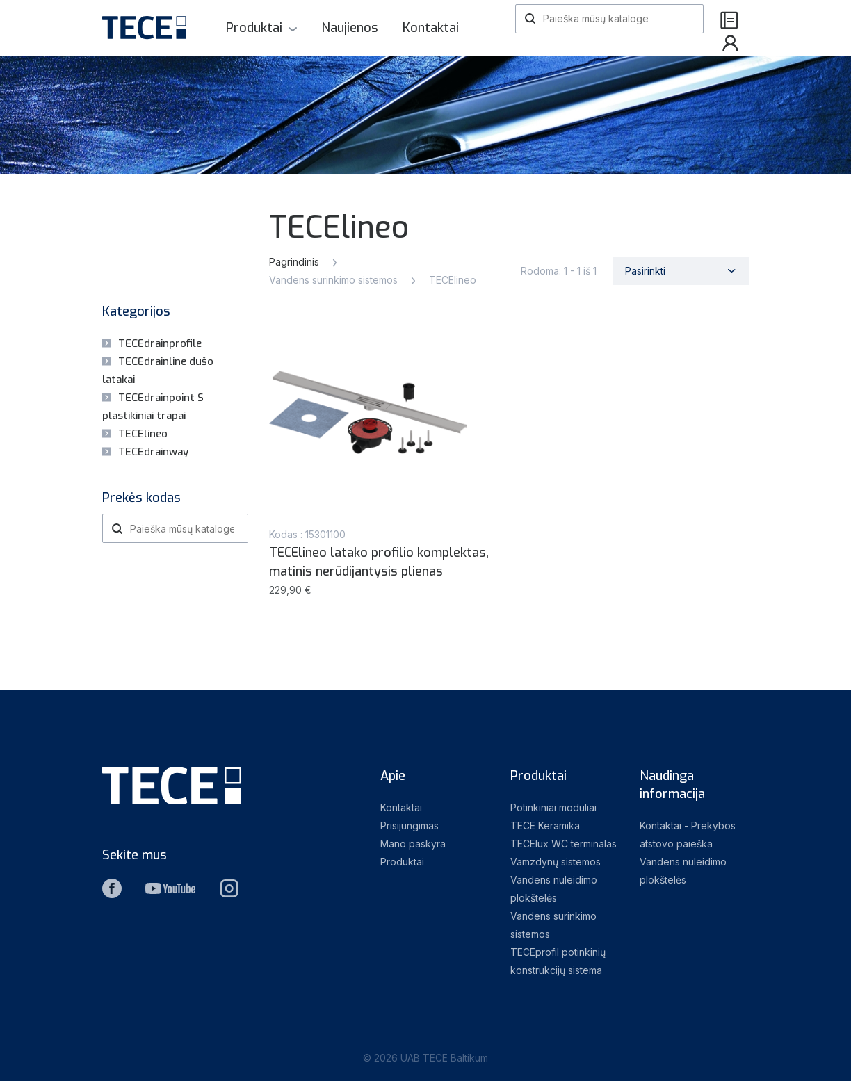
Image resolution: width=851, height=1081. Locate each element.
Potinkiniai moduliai (553, 807)
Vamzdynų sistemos (555, 862)
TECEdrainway (153, 452)
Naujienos (349, 27)
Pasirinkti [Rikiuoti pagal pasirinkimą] (645, 271)
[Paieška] (609, 18)
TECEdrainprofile (160, 343)
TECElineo (143, 434)
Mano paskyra (413, 844)
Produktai (254, 27)
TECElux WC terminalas (563, 844)
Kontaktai (431, 27)
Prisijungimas (409, 825)
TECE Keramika (545, 825)
